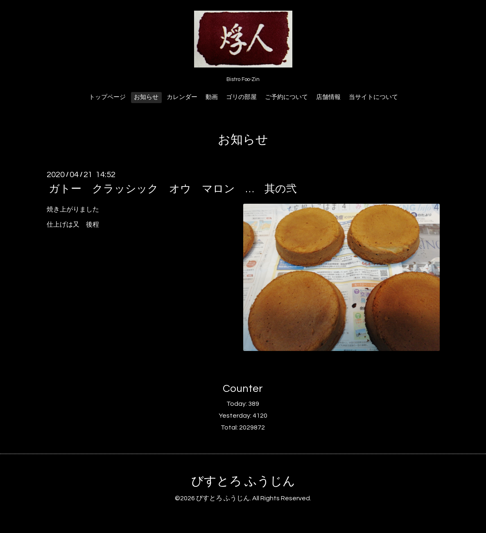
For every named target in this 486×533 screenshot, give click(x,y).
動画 (212, 97)
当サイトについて (373, 97)
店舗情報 (328, 97)
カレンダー (182, 97)
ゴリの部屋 (241, 97)
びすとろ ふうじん (243, 481)
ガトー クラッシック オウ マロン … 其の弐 (173, 189)
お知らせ (146, 97)
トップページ (107, 97)
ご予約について (286, 97)
